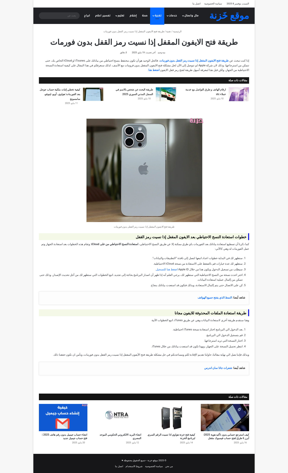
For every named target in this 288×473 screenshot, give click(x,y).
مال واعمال (191, 15)
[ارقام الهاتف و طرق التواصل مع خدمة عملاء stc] (239, 94)
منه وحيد (161, 52)
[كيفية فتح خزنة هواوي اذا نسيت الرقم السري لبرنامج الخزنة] (171, 417)
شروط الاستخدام (134, 466)
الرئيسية (179, 31)
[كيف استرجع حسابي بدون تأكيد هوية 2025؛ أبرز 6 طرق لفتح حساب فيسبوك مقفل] (225, 417)
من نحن (169, 466)
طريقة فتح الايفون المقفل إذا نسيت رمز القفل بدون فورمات (194, 60)
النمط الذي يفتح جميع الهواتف (215, 297)
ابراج (87, 15)
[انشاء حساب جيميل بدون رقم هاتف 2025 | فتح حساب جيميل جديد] (63, 417)
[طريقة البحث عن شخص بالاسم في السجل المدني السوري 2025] (166, 94)
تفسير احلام (102, 15)
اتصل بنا (196, 3)
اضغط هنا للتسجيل (167, 269)
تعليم (121, 15)
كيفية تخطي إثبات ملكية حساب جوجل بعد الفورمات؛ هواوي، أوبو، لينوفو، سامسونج (60, 94)
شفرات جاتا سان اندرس (218, 368)
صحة (145, 15)
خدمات (173, 15)
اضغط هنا (153, 70)
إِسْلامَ (133, 15)
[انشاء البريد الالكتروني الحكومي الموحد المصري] (117, 417)
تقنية (158, 15)
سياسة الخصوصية (213, 3)
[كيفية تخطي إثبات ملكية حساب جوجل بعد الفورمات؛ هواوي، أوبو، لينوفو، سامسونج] (93, 94)
